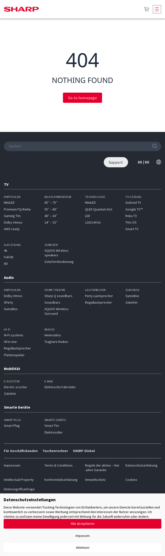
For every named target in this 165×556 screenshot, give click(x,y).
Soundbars (52, 302)
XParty (8, 302)
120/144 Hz (93, 222)
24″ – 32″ (50, 222)
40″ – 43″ (50, 216)
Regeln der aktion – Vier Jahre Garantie (102, 467)
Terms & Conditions (58, 465)
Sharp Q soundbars (58, 296)
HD (6, 263)
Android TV (133, 202)
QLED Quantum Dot (98, 209)
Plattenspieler (14, 355)
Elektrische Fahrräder (60, 387)
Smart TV (131, 229)
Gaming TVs (12, 216)
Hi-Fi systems (13, 335)
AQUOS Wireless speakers (56, 252)
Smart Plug (12, 425)
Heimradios (52, 335)
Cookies (131, 479)
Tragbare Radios (56, 341)
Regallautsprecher (98, 302)
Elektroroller (53, 432)
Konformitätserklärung (61, 479)
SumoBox (10, 309)
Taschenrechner (55, 451)
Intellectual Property (19, 479)
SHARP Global (84, 451)
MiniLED (9, 202)
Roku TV (131, 216)
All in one (10, 341)
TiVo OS (131, 222)
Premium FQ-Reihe (17, 209)
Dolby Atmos (13, 222)
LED (87, 216)
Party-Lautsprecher (99, 296)
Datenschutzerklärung (141, 465)
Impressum (12, 465)
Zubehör (131, 302)
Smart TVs (51, 425)
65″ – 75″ (50, 202)
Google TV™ (134, 209)
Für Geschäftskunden (21, 451)
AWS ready (12, 229)
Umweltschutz (95, 479)
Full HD (8, 257)
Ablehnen (82, 547)
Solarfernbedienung (59, 261)
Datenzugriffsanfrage (19, 489)
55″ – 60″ (50, 209)
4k (5, 250)
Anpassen (82, 535)
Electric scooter (15, 387)
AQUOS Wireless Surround (56, 311)
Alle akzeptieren (83, 523)
